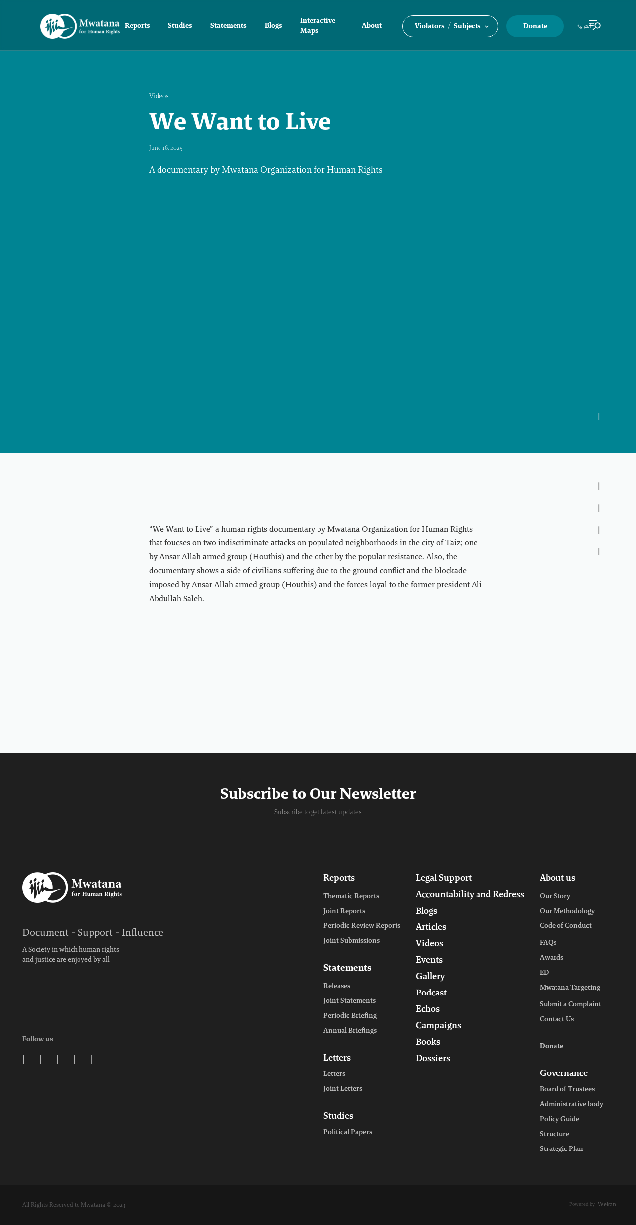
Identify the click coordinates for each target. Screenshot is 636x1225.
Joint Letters (342, 1089)
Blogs (273, 26)
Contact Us (557, 1019)
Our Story (555, 896)
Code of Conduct (566, 926)
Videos (159, 96)
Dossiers (433, 1059)
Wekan (607, 1205)
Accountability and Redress (470, 895)
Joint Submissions (351, 941)
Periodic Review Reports (361, 926)
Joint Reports (344, 911)
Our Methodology (567, 911)
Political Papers (347, 1132)
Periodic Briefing (350, 1016)
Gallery (430, 977)
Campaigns (438, 1026)
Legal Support (444, 878)
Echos (428, 1009)
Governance (564, 1074)
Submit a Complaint (570, 1004)
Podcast (431, 993)
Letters (337, 1058)
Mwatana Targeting (570, 988)
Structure (554, 1134)
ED (544, 973)
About (372, 26)
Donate (535, 26)
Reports (137, 26)
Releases (336, 986)
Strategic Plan (561, 1149)
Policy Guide (559, 1119)
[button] (450, 26)
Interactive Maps (317, 26)
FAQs (548, 943)
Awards (551, 958)
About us (557, 878)
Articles (431, 927)
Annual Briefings (350, 1031)
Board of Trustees (567, 1089)
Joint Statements (349, 1001)
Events (429, 960)
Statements (228, 26)
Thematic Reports (351, 896)
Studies (180, 26)
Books (428, 1042)
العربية (584, 26)
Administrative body (571, 1104)
